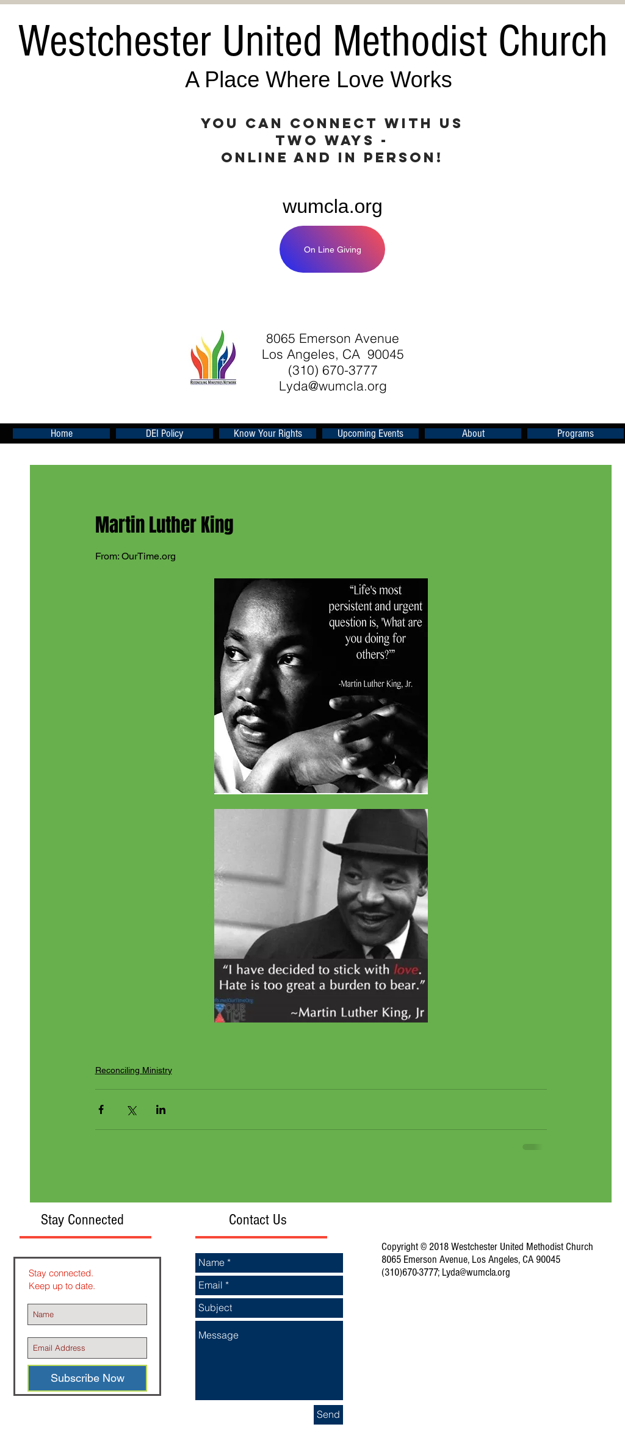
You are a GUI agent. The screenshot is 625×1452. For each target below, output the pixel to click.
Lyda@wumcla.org (333, 386)
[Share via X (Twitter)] (131, 1109)
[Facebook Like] (461, 302)
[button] (370, 433)
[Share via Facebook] (101, 1109)
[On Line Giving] (332, 249)
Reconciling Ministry (133, 1070)
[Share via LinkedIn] (161, 1109)
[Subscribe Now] (87, 1378)
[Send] (328, 1415)
